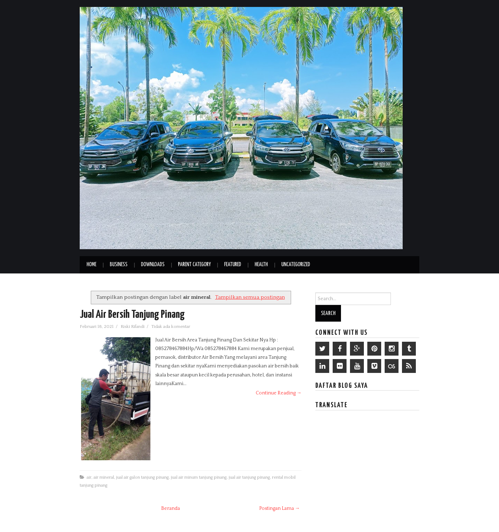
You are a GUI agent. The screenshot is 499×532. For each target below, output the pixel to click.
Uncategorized (295, 264)
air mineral (104, 477)
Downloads (153, 264)
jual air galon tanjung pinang (142, 477)
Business (119, 264)
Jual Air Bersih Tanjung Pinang (132, 314)
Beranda (170, 508)
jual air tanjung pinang (249, 477)
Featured (232, 264)
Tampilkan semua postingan (250, 297)
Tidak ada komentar (171, 326)
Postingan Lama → (279, 508)
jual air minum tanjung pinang (199, 477)
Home (91, 264)
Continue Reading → (278, 393)
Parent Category (194, 264)
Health (261, 264)
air (89, 477)
